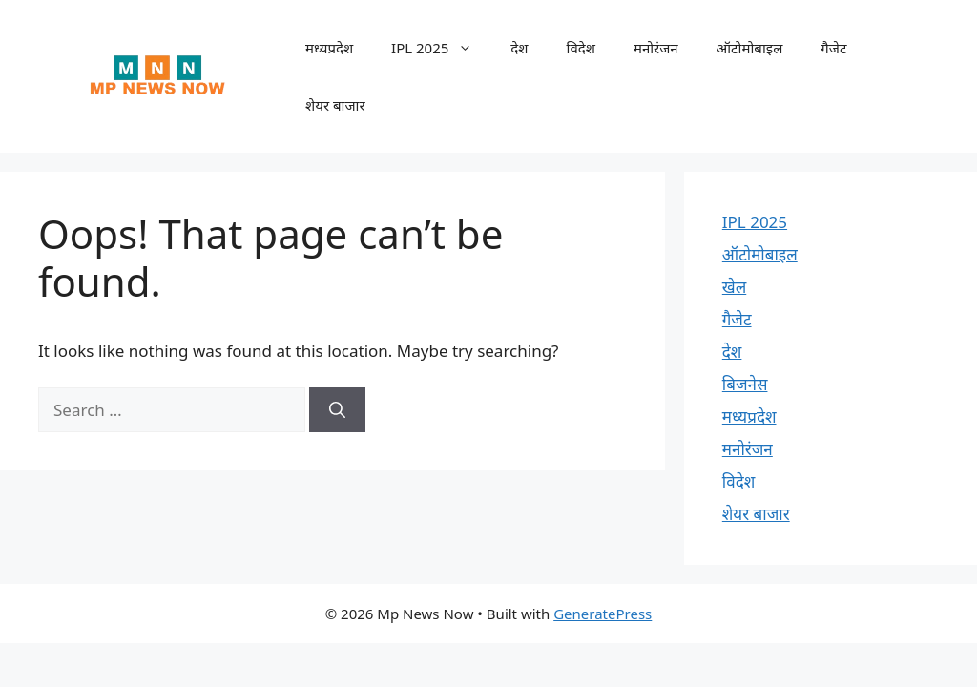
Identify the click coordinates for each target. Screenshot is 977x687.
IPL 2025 (441, 47)
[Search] (337, 410)
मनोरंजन (656, 47)
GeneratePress (602, 613)
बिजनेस (745, 384)
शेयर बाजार (335, 104)
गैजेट (833, 47)
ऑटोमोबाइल (750, 47)
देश (519, 47)
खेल (734, 287)
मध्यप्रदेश (329, 47)
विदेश (581, 47)
